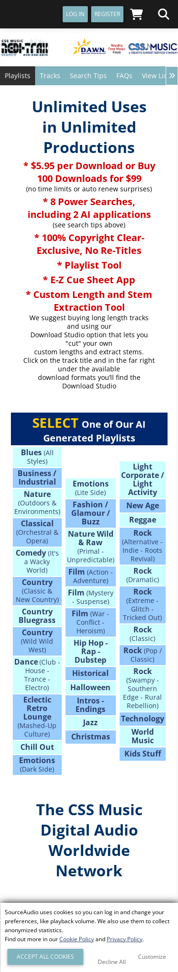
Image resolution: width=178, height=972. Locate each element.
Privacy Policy (124, 939)
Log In (75, 14)
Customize (152, 957)
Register (107, 14)
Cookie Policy (76, 939)
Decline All (112, 962)
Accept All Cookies (45, 957)
